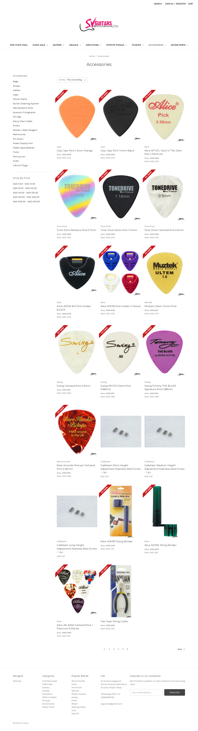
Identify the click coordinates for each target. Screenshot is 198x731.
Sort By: (62, 80)
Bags (15, 81)
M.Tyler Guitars (78, 694)
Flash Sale (40, 45)
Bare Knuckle (78, 681)
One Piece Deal (19, 45)
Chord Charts (20, 99)
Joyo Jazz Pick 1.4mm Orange (75, 150)
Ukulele (75, 45)
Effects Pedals (116, 45)
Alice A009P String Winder (117, 541)
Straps (16, 85)
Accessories (157, 45)
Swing (74, 697)
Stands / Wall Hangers (25, 130)
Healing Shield (78, 707)
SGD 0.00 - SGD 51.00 (24, 183)
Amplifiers (93, 45)
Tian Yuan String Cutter (114, 621)
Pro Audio (18, 138)
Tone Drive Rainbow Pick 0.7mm (76, 230)
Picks (16, 152)
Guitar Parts (179, 45)
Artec (74, 700)
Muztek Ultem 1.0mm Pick (160, 306)
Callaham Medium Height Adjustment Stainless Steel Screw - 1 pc (164, 469)
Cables (16, 90)
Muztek (75, 690)
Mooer (74, 703)
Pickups (138, 45)
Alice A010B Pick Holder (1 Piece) (120, 306)
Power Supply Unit (23, 143)
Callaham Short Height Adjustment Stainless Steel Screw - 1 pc (121, 469)
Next (181, 649)
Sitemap (17, 681)
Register (181, 3)
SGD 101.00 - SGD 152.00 (25, 192)
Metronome (19, 134)
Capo (15, 94)
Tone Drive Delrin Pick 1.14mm (119, 230)
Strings (17, 116)
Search (158, 3)
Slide (16, 160)
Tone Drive (76, 687)
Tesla (74, 684)
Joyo (73, 710)
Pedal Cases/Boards (23, 147)
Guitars (58, 45)
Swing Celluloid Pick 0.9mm (73, 385)
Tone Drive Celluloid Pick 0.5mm (164, 230)
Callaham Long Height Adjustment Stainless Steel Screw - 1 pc (77, 549)
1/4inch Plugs (20, 165)
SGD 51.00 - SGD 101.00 (25, 188)
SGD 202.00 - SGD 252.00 (26, 201)
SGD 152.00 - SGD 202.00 (26, 197)
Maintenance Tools (23, 107)
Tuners (16, 125)
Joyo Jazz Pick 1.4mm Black (117, 150)
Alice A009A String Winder (160, 545)
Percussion (19, 156)
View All (75, 713)
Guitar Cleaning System (26, 103)
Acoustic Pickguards (24, 112)
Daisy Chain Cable (22, 121)
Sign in (169, 3)
